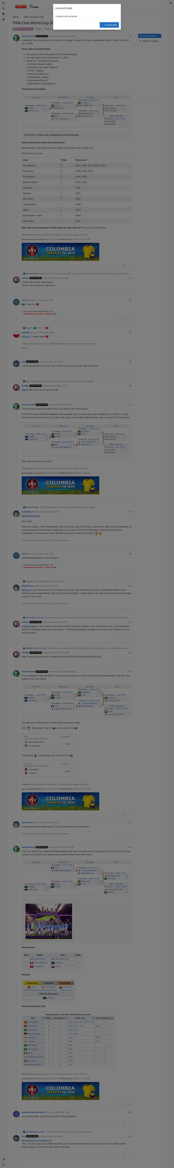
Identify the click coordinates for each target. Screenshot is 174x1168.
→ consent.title (109, 25)
